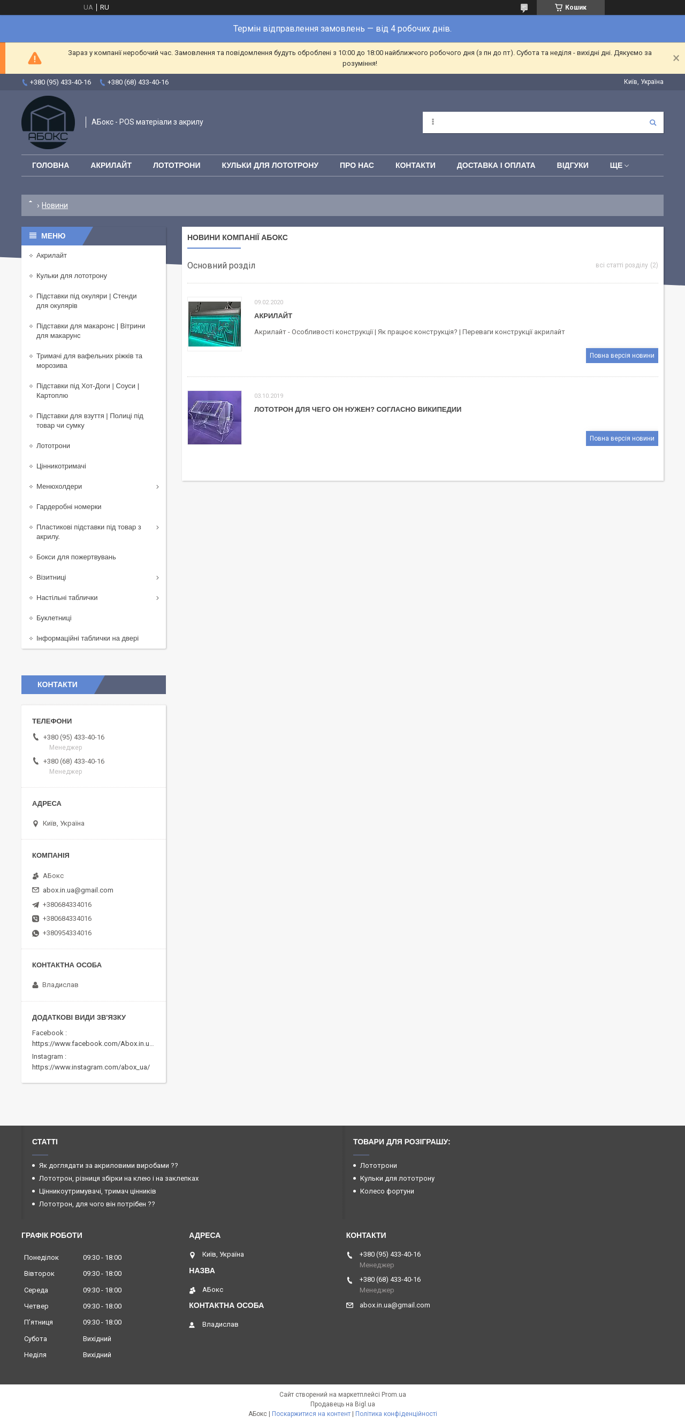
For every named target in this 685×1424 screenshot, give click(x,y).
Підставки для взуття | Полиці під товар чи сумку (89, 420)
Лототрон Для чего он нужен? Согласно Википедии (357, 409)
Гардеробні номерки (69, 507)
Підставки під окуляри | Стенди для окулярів (86, 301)
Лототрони (177, 165)
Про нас (357, 165)
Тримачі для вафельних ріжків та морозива (89, 361)
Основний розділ (221, 265)
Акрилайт (111, 165)
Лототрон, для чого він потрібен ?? (97, 1204)
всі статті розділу (622, 265)
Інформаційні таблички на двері (87, 638)
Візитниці (51, 577)
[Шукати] (653, 122)
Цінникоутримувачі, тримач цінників (97, 1191)
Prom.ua (394, 1394)
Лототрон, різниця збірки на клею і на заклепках (119, 1178)
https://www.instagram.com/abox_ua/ (91, 1067)
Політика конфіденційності (396, 1414)
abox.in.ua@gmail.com (78, 890)
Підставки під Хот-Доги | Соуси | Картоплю (87, 390)
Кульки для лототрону (270, 165)
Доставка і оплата (496, 165)
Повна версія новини (622, 355)
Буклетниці (54, 618)
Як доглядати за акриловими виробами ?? (108, 1165)
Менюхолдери (59, 486)
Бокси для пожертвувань (76, 557)
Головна (50, 165)
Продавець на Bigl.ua (342, 1404)
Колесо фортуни (387, 1191)
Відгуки (573, 165)
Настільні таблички (66, 598)
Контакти (415, 165)
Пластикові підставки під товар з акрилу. (88, 532)
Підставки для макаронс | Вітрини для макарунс (90, 331)
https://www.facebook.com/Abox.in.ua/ (94, 1044)
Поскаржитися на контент (311, 1414)
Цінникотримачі (61, 466)
